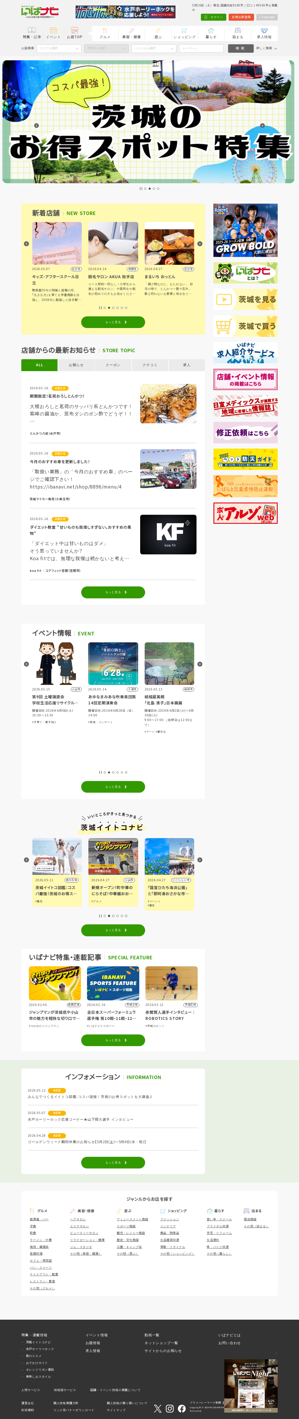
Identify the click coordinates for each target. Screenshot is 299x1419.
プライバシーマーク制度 (205, 1402)
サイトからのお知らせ (163, 1351)
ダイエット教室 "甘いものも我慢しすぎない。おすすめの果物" (80, 530)
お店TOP (74, 37)
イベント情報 (97, 1335)
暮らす (211, 37)
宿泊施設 (250, 1219)
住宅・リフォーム (219, 1233)
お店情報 (93, 1343)
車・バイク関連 (218, 1247)
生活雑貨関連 (169, 1240)
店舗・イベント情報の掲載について (115, 1390)
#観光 (95, 901)
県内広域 (71, 880)
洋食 (33, 1226)
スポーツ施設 (126, 1226)
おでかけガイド (37, 1363)
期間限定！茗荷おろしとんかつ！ (57, 396)
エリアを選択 (49, 48)
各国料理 (36, 1253)
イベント (53, 37)
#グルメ (153, 901)
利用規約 (27, 1410)
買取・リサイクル (172, 1247)
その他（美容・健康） (86, 1253)
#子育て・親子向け (100, 722)
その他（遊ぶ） (128, 1253)
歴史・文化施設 (128, 1240)
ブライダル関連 (218, 1226)
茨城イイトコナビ (38, 1342)
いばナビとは (229, 1335)
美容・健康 (131, 37)
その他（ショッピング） (177, 1253)
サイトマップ (116, 1410)
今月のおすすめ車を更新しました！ (60, 462)
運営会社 (27, 1403)
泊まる (237, 37)
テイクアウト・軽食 (44, 1274)
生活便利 (213, 1240)
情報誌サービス (65, 1390)
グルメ (105, 37)
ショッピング (184, 37)
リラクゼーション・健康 (87, 1240)
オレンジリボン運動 (40, 1369)
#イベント (41, 901)
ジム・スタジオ (81, 1247)
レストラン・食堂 (42, 1281)
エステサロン (79, 1226)
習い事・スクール (219, 1219)
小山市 (185, 880)
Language (266, 17)
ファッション (169, 1219)
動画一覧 (152, 1335)
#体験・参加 (40, 755)
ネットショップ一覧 (161, 1343)
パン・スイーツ (41, 1267)
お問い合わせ (229, 1343)
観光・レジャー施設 (131, 1233)
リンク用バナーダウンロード (73, 1410)
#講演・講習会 (58, 755)
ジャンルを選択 (145, 48)
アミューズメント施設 (132, 1219)
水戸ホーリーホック (40, 1349)
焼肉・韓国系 (39, 1247)
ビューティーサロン (84, 1233)
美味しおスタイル (38, 1376)
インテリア (168, 1226)
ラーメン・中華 (41, 1240)
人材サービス (30, 1390)
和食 (33, 1233)
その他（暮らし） (219, 1253)
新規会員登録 (241, 17)
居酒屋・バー (39, 1219)
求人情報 (264, 37)
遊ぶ (158, 37)
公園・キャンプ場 (129, 1247)
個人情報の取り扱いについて (127, 1403)
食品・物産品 (169, 1233)
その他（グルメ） (42, 1288)
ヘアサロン (78, 1219)
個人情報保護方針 (66, 1403)
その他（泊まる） (256, 1226)
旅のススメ (34, 1356)
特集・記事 (32, 37)
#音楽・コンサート (157, 722)
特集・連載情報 (34, 1335)
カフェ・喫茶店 (41, 1260)
